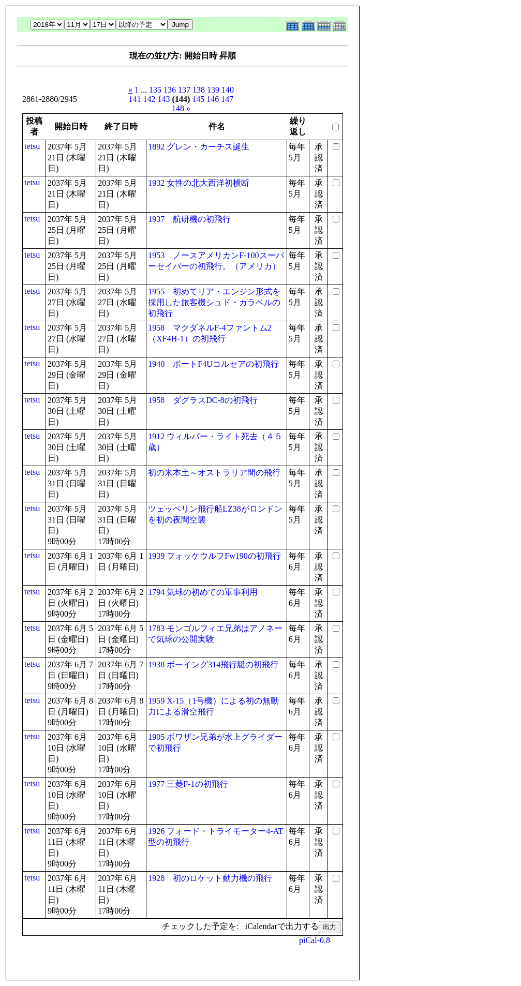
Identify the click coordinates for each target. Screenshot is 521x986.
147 (227, 99)
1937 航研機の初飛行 (189, 219)
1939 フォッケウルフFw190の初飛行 (214, 555)
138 (198, 89)
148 (178, 108)
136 (169, 89)
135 (155, 89)
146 (212, 99)
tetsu (32, 146)
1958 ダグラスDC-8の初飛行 (203, 400)
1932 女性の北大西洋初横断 (198, 182)
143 (164, 99)
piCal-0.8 (314, 940)
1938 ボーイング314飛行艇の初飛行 (213, 664)
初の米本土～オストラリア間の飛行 (214, 472)
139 (213, 89)
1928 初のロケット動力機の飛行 (210, 878)
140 (227, 89)
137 (184, 89)
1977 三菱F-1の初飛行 (188, 784)
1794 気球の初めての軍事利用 (203, 592)
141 (135, 99)
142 (149, 99)
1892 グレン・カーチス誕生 (198, 146)
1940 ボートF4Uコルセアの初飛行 (213, 364)
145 (198, 99)
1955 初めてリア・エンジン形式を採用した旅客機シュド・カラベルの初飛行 (214, 302)
